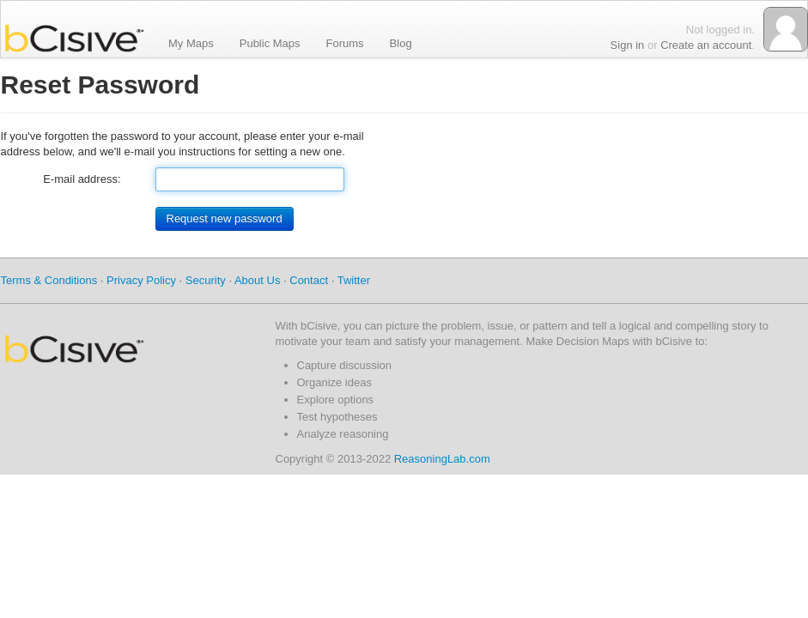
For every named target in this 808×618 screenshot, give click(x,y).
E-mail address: (81, 179)
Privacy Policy (141, 280)
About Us (257, 280)
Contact (308, 280)
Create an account (705, 45)
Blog (401, 43)
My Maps (191, 43)
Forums (345, 43)
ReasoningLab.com (442, 458)
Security (205, 280)
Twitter (353, 280)
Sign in (628, 45)
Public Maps (270, 43)
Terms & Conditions (49, 280)
